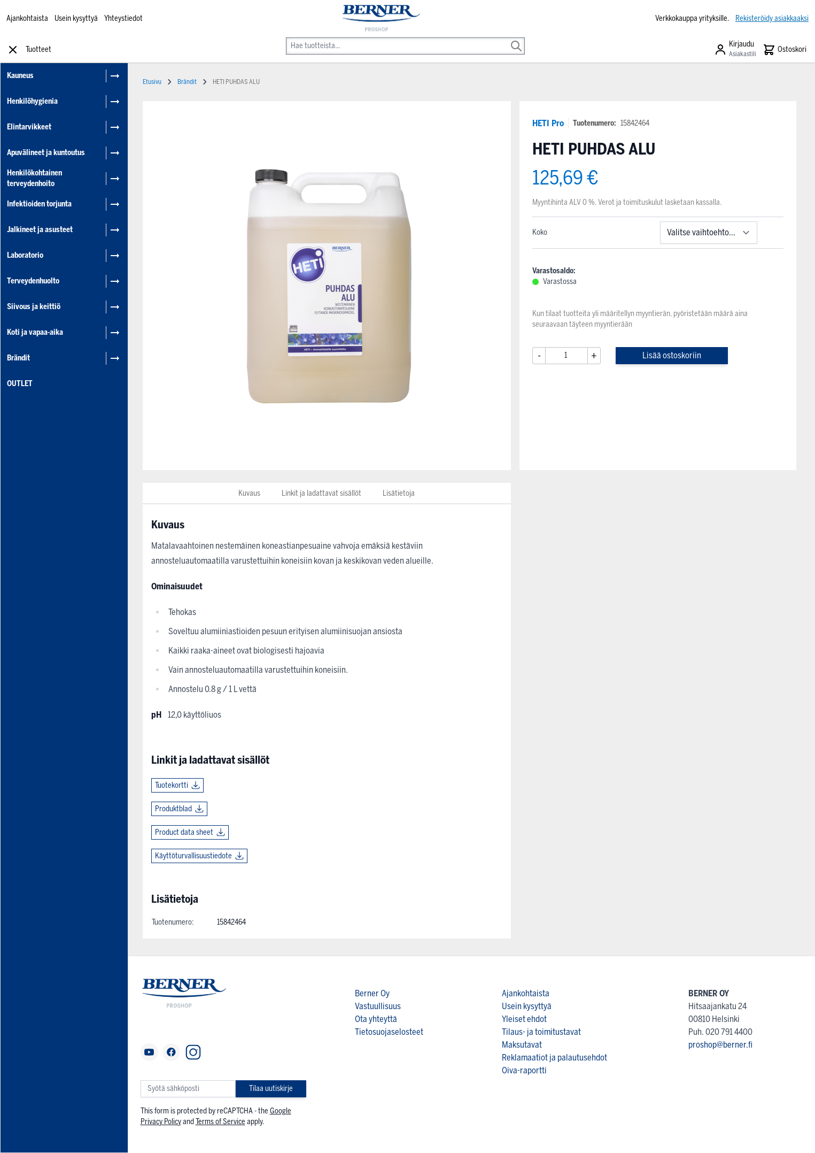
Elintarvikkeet (29, 127)
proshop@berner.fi (720, 1045)
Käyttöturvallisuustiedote (193, 855)
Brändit (18, 358)
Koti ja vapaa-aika (35, 332)
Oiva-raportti (524, 1070)
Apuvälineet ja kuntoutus (46, 152)
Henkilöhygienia (32, 101)
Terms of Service (220, 1121)
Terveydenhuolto (33, 281)
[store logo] (380, 18)
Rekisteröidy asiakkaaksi (772, 18)
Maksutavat (522, 1045)
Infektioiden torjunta (39, 204)
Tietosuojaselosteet (389, 1032)
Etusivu (152, 82)
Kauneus (20, 75)
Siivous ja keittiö (33, 306)
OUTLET (20, 383)
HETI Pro (548, 123)
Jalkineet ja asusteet (40, 229)
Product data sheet (184, 832)
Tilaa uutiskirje (271, 1088)
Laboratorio (25, 255)
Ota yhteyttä (376, 1019)
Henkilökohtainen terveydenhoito (34, 178)
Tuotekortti (171, 785)
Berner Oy (372, 993)
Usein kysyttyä (76, 18)
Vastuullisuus (378, 1006)
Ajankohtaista (27, 18)
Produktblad (173, 808)
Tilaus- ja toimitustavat (541, 1032)
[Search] (516, 38)
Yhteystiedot (123, 18)
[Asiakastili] (735, 49)
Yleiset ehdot (524, 1019)
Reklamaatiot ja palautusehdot (554, 1057)
